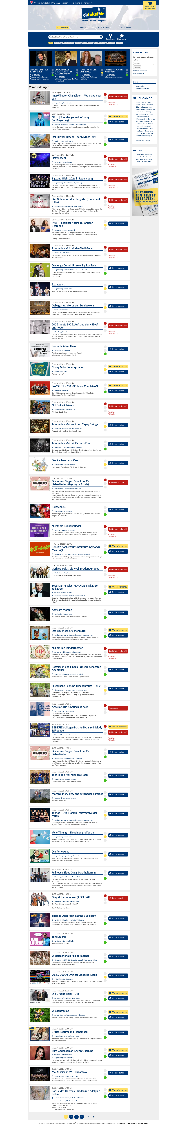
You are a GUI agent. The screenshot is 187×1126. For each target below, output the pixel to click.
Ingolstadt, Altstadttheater (63, 614)
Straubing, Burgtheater (62, 350)
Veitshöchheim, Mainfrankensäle (65, 735)
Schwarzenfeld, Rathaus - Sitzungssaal (67, 652)
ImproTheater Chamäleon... (145, 157)
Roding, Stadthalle (60, 371)
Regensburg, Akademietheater (64, 464)
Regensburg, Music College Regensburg (68, 183)
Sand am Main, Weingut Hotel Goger (67, 998)
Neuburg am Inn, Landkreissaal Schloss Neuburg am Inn (73, 635)
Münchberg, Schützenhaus (63, 979)
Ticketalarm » (112, 104)
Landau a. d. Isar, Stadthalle (64, 941)
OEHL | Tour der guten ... (144, 162)
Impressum (87, 3)
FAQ (53, 3)
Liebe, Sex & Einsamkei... (144, 154)
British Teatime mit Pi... (144, 102)
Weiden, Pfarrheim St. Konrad (64, 530)
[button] (137, 67)
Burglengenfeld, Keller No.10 (64, 409)
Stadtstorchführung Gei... (144, 121)
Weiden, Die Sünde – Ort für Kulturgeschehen (70, 125)
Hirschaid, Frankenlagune (63, 162)
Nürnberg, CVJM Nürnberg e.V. (65, 711)
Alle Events (62, 27)
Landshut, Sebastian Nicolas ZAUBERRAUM (69, 595)
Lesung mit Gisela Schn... (144, 126)
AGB (58, 3)
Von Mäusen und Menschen (145, 109)
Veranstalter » (140, 86)
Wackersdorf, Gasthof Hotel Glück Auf (67, 489)
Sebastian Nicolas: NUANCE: (63, 592)
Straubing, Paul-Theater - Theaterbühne (68, 877)
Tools (72, 3)
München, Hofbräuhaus (62, 253)
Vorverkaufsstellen (42, 3)
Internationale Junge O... (144, 159)
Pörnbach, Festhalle (61, 390)
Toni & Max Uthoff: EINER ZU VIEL (88, 71)
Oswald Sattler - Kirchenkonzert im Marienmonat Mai (63, 72)
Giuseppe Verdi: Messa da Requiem (113, 71)
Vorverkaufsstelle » (142, 88)
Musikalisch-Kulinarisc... (144, 131)
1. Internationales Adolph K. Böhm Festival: (68, 1098)
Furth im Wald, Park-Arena (63, 141)
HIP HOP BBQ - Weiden (144, 133)
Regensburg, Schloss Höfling (64, 1058)
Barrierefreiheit (143, 1123)
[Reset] (101, 36)
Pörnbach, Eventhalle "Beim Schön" (66, 901)
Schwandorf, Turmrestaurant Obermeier (68, 758)
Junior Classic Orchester (144, 105)
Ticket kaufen (116, 121)
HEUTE (83, 27)
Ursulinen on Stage (142, 117)
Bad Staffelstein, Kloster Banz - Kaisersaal (68, 1101)
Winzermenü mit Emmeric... (145, 119)
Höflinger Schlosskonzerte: (62, 1055)
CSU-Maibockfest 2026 (144, 107)
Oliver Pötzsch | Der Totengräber (39, 71)
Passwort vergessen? (140, 70)
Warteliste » (112, 102)
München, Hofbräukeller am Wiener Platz (68, 428)
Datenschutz (131, 1123)
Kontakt (78, 3)
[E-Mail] (143, 60)
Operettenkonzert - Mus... (145, 128)
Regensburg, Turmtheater (63, 103)
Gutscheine (125, 27)
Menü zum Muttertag (143, 112)
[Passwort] (143, 63)
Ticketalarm (103, 27)
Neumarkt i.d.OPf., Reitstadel (64, 230)
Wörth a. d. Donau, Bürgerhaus (65, 798)
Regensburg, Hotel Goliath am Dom (66, 1036)
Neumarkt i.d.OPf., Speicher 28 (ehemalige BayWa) (72, 554)
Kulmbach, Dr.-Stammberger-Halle (66, 1076)
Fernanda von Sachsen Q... (145, 124)
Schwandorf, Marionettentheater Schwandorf (70, 1015)
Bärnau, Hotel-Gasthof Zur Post (65, 779)
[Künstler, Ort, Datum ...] (75, 36)
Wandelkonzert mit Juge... (145, 114)
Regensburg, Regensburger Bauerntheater (68, 856)
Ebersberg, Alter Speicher (63, 332)
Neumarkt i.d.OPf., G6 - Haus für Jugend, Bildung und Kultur (75, 960)
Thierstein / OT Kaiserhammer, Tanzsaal (68, 447)
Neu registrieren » (139, 73)
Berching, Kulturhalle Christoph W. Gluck (68, 674)
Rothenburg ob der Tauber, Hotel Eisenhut (69, 206)
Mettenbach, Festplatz (62, 573)
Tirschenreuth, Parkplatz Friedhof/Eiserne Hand (70, 690)
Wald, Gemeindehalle (61, 310)
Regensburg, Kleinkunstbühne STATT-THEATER (70, 270)
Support (65, 3)
